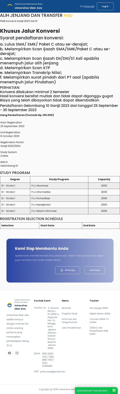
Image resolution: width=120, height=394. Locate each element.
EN (87, 6)
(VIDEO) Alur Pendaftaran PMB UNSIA (99, 330)
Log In (105, 6)
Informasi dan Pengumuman (69, 321)
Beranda (66, 308)
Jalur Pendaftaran (71, 327)
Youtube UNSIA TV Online (99, 321)
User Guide (95, 270)
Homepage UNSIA (99, 308)
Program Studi (69, 313)
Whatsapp (67, 270)
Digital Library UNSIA (100, 313)
